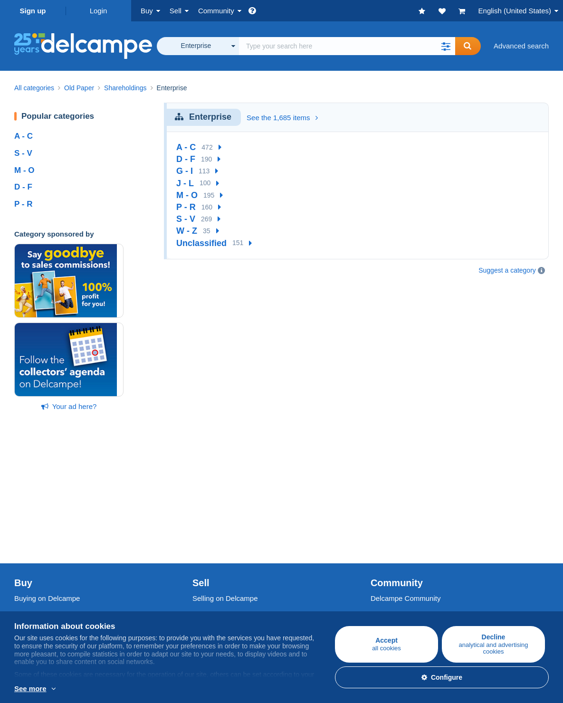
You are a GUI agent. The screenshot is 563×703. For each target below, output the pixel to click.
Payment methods (221, 596)
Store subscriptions (222, 539)
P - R (23, 204)
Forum (381, 517)
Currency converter (401, 575)
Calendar (385, 505)
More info (68, 689)
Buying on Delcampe (47, 484)
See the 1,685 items (282, 118)
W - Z (186, 231)
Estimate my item (219, 528)
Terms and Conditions (48, 608)
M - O (24, 170)
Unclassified (201, 243)
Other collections (40, 539)
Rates (201, 505)
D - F (23, 186)
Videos (381, 528)
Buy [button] (147, 11)
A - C (23, 136)
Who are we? (35, 575)
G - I (184, 171)
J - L (185, 183)
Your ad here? (69, 406)
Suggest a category (507, 270)
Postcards (30, 517)
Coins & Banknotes (44, 528)
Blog (382, 539)
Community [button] (216, 11)
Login (98, 11)
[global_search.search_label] (347, 46)
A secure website (219, 575)
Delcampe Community (406, 484)
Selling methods (217, 517)
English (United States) (514, 11)
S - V (23, 153)
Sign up (33, 11)
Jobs (26, 596)
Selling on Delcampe (225, 484)
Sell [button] (175, 11)
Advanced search (521, 46)
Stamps (26, 505)
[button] (445, 46)
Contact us (209, 613)
